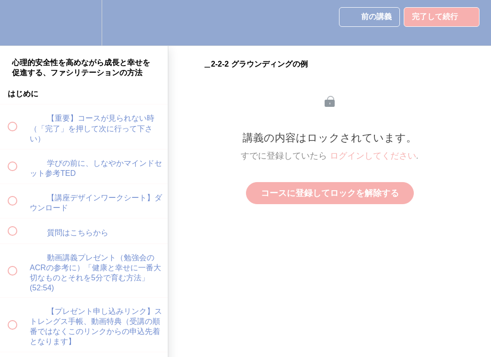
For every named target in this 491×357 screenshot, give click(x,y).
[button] (17, 23)
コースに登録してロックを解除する (330, 193)
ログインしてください (373, 156)
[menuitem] (84, 23)
